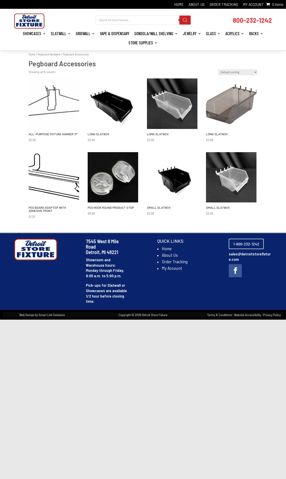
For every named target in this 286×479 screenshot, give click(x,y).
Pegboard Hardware (49, 54)
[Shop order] (237, 72)
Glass (211, 33)
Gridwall (83, 33)
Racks (254, 33)
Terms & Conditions (219, 315)
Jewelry (190, 33)
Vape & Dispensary (114, 33)
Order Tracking (224, 5)
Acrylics (232, 33)
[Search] (185, 20)
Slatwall (58, 33)
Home (179, 5)
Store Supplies (140, 42)
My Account (253, 5)
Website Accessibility (247, 315)
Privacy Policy (272, 315)
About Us (197, 5)
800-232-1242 (252, 20)
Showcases (32, 33)
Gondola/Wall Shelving (153, 33)
